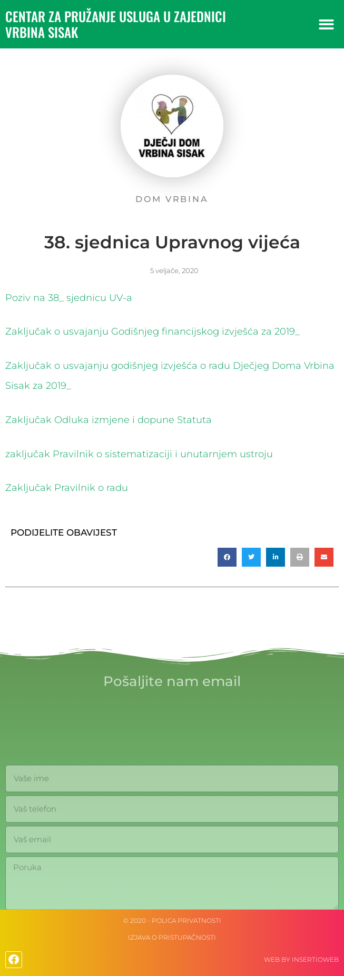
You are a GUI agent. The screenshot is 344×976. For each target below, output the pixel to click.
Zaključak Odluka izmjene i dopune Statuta (108, 420)
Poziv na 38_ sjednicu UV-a (68, 298)
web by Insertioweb (301, 959)
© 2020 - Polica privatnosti (172, 920)
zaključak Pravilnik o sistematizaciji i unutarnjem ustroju (139, 454)
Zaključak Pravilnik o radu (66, 488)
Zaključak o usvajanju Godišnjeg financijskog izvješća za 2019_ (152, 331)
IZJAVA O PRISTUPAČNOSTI (172, 937)
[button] (326, 24)
